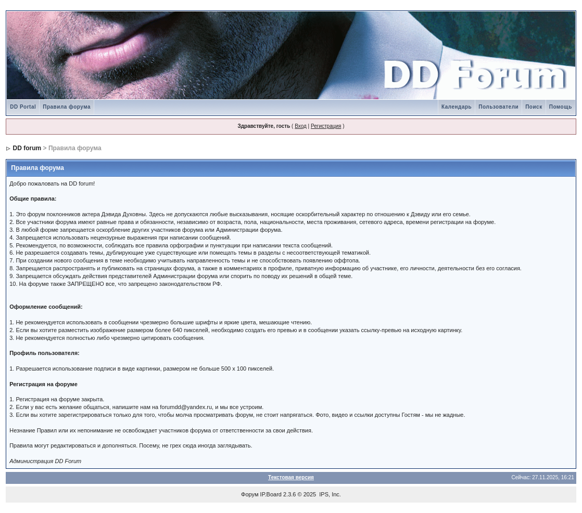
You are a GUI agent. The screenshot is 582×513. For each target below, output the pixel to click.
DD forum (27, 148)
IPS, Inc (329, 494)
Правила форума (67, 107)
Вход (301, 126)
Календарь (456, 107)
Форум (249, 494)
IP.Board (271, 494)
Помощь (560, 107)
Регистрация (326, 126)
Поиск (533, 107)
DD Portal (23, 107)
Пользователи (498, 107)
